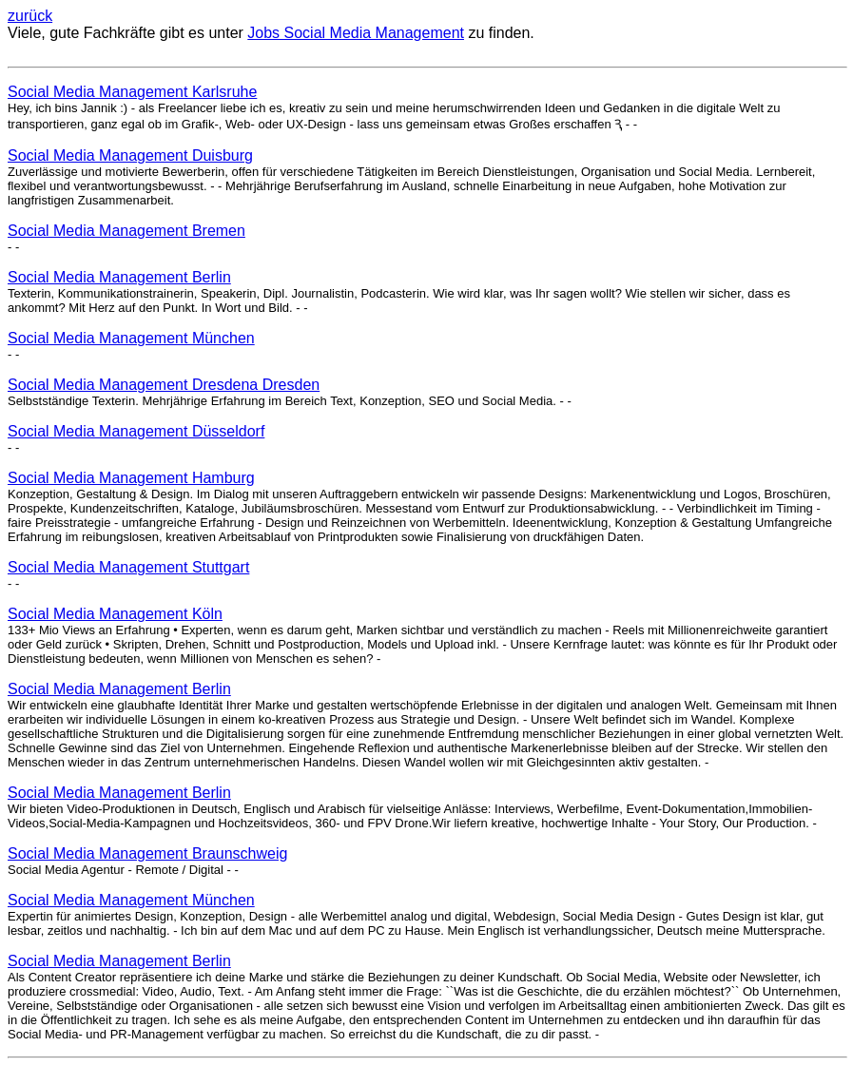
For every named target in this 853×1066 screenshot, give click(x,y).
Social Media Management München (131, 338)
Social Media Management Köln (115, 614)
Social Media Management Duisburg (130, 155)
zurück (30, 16)
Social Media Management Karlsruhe (132, 92)
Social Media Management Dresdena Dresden (164, 385)
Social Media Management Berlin (119, 277)
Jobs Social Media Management (355, 33)
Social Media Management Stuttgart (128, 567)
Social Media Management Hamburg (131, 478)
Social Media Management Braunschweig (147, 853)
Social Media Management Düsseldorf (136, 431)
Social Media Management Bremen (126, 231)
